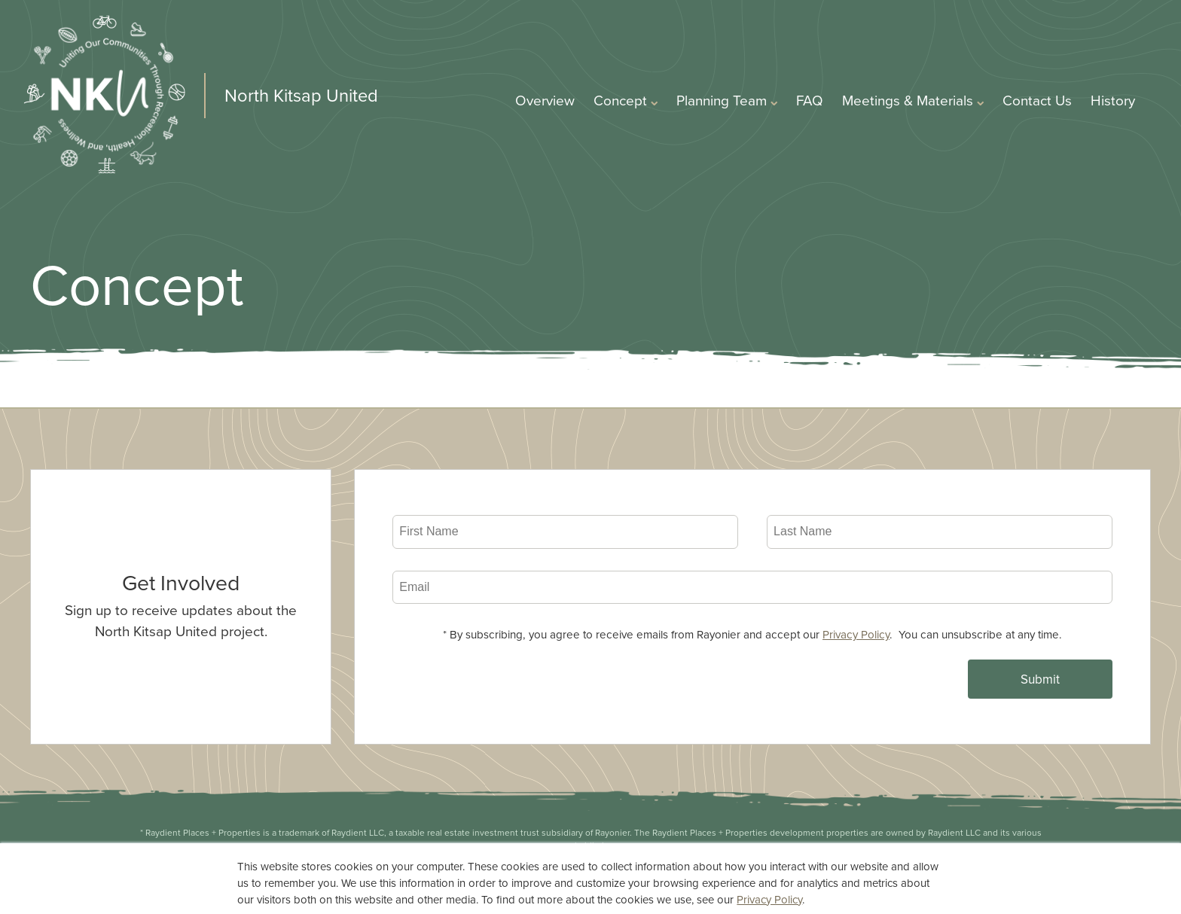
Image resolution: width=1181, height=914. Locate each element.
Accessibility (815, 873)
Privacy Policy (856, 634)
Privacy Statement (599, 873)
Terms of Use (714, 873)
